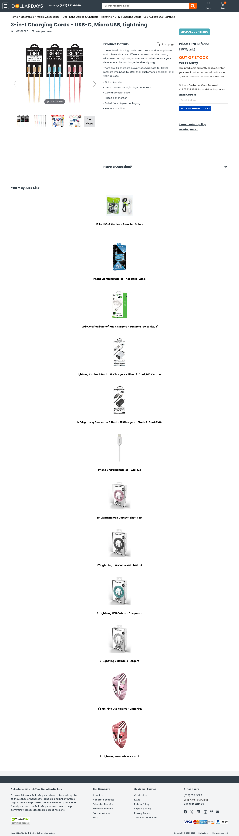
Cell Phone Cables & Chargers (80, 16)
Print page (168, 44)
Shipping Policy (142, 808)
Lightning (106, 16)
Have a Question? (119, 166)
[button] (208, 5)
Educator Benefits (103, 804)
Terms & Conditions (145, 817)
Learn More (210, 829)
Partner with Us (101, 813)
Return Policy (141, 804)
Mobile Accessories (48, 16)
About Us (98, 795)
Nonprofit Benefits (103, 799)
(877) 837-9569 (193, 795)
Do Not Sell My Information (42, 833)
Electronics (27, 16)
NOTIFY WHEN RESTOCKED (195, 108)
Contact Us (140, 795)
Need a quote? (188, 129)
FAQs (137, 799)
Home (14, 16)
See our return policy (192, 124)
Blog (95, 817)
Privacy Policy (142, 813)
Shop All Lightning (194, 32)
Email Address (187, 94)
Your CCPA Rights (19, 833)
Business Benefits (103, 808)
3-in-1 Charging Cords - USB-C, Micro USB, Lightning (145, 16)
